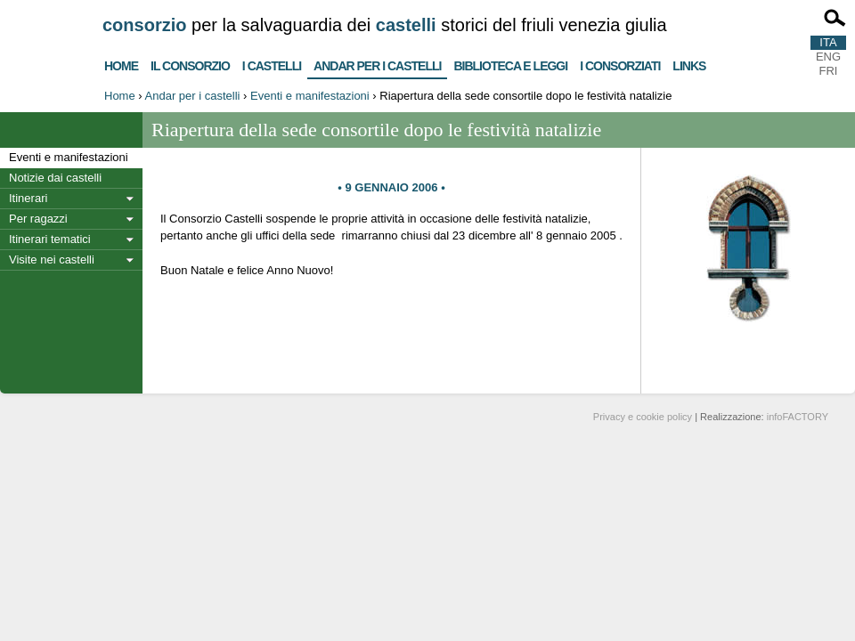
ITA (827, 42)
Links (688, 64)
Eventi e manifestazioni (310, 95)
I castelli (271, 64)
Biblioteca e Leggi (510, 64)
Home (121, 64)
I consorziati (620, 64)
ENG (828, 56)
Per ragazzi (38, 218)
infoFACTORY (797, 416)
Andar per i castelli (377, 62)
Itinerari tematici (50, 239)
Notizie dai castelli (55, 177)
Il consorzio (190, 64)
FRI (828, 70)
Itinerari (28, 198)
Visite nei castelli (51, 259)
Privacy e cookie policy (642, 416)
